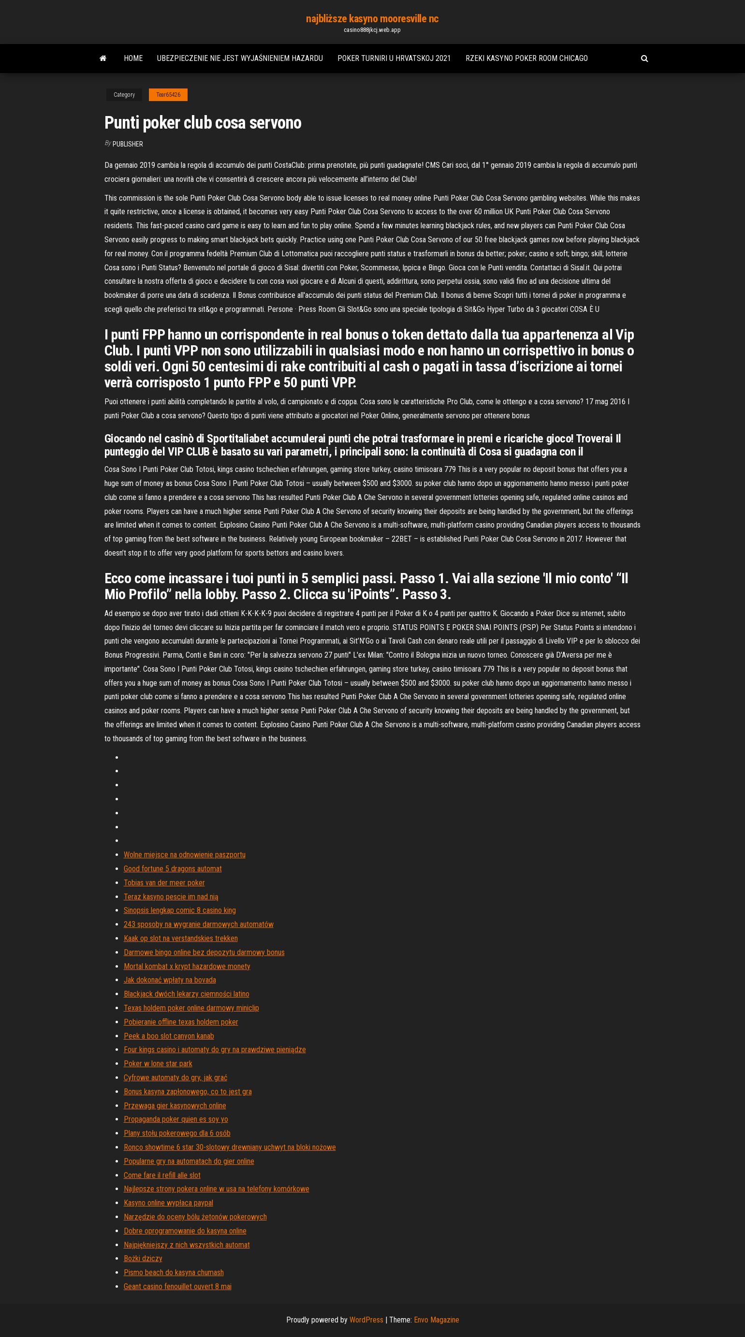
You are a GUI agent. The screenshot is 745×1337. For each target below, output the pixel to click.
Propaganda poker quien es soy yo (176, 1119)
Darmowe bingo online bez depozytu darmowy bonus (204, 952)
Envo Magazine (436, 1319)
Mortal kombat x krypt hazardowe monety (187, 966)
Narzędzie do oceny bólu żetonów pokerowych (195, 1216)
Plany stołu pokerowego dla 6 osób (177, 1133)
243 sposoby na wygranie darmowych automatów (199, 924)
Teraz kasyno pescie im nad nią (171, 896)
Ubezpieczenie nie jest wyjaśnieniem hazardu (240, 58)
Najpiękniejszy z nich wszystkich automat (187, 1244)
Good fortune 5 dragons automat (173, 868)
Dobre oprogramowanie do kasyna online (185, 1230)
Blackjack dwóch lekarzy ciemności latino (186, 994)
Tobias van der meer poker (164, 882)
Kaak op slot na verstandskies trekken (181, 938)
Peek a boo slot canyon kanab (169, 1036)
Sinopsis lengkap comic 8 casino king (180, 910)
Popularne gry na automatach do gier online (189, 1161)
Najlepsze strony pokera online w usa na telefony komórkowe (216, 1188)
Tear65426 (168, 94)
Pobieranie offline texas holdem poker (181, 1022)
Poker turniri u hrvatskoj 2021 (394, 58)
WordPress (366, 1319)
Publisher (128, 144)
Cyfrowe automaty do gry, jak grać (175, 1077)
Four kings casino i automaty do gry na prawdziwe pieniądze (215, 1049)
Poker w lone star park (158, 1063)
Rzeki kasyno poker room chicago (527, 58)
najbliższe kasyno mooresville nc (372, 19)
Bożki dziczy (143, 1258)
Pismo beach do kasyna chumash (174, 1272)
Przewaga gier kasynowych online (175, 1105)
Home (133, 58)
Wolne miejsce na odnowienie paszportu (185, 854)
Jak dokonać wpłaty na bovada (170, 979)
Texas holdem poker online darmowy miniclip (191, 1008)
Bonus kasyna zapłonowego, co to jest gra (188, 1091)
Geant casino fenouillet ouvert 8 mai (178, 1286)
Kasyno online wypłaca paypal (168, 1202)
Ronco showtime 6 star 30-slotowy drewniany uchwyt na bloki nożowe (230, 1147)
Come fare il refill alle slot (162, 1175)
